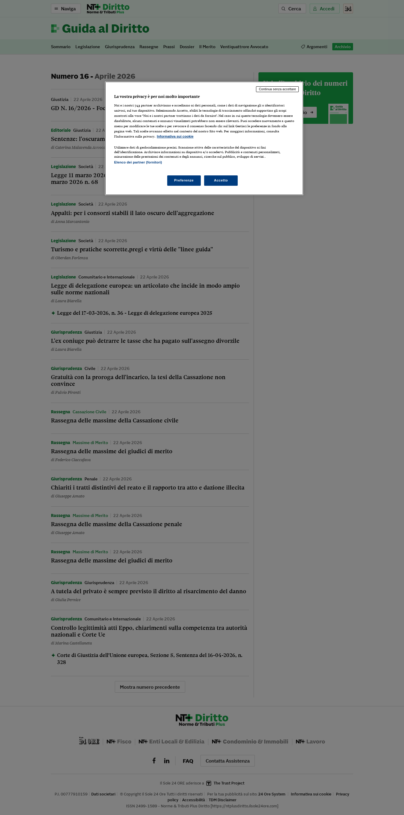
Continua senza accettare (277, 89)
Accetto (221, 180)
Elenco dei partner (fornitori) (138, 162)
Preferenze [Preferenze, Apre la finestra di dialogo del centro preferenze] (184, 180)
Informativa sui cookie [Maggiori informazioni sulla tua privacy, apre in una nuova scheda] (175, 136)
